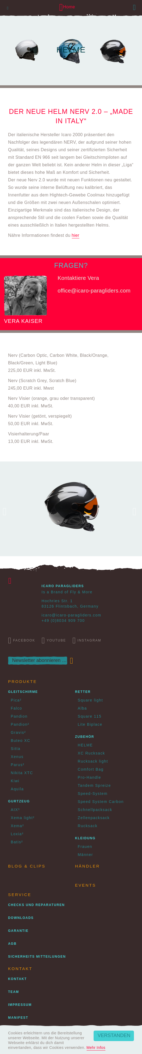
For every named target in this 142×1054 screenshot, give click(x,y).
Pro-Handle (89, 777)
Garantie (18, 931)
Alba (82, 708)
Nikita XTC (22, 773)
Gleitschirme (23, 692)
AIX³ (15, 810)
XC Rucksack (91, 753)
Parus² (17, 765)
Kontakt (17, 979)
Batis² (17, 842)
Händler (87, 866)
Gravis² (18, 732)
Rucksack (87, 826)
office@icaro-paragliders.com (94, 291)
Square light (90, 700)
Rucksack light (93, 761)
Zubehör (84, 737)
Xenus (17, 757)
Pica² (16, 700)
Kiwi (15, 781)
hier (75, 235)
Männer (85, 854)
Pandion (19, 716)
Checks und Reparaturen (36, 905)
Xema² (17, 826)
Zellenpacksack (94, 818)
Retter (83, 692)
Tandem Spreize (94, 785)
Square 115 (89, 716)
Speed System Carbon (101, 801)
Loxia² (17, 834)
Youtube (54, 640)
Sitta (15, 748)
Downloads (21, 918)
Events (85, 885)
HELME (85, 745)
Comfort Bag (91, 769)
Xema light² (22, 818)
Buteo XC (20, 740)
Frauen (85, 846)
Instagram (86, 640)
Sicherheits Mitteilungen (37, 956)
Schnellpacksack (95, 810)
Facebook (21, 640)
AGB (12, 944)
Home (67, 7)
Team (13, 992)
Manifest (18, 1018)
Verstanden (114, 1035)
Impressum (20, 1005)
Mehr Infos (96, 1047)
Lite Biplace (90, 724)
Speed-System (93, 793)
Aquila (17, 789)
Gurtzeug (19, 801)
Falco (16, 708)
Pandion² (20, 724)
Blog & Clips (26, 866)
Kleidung (85, 838)
